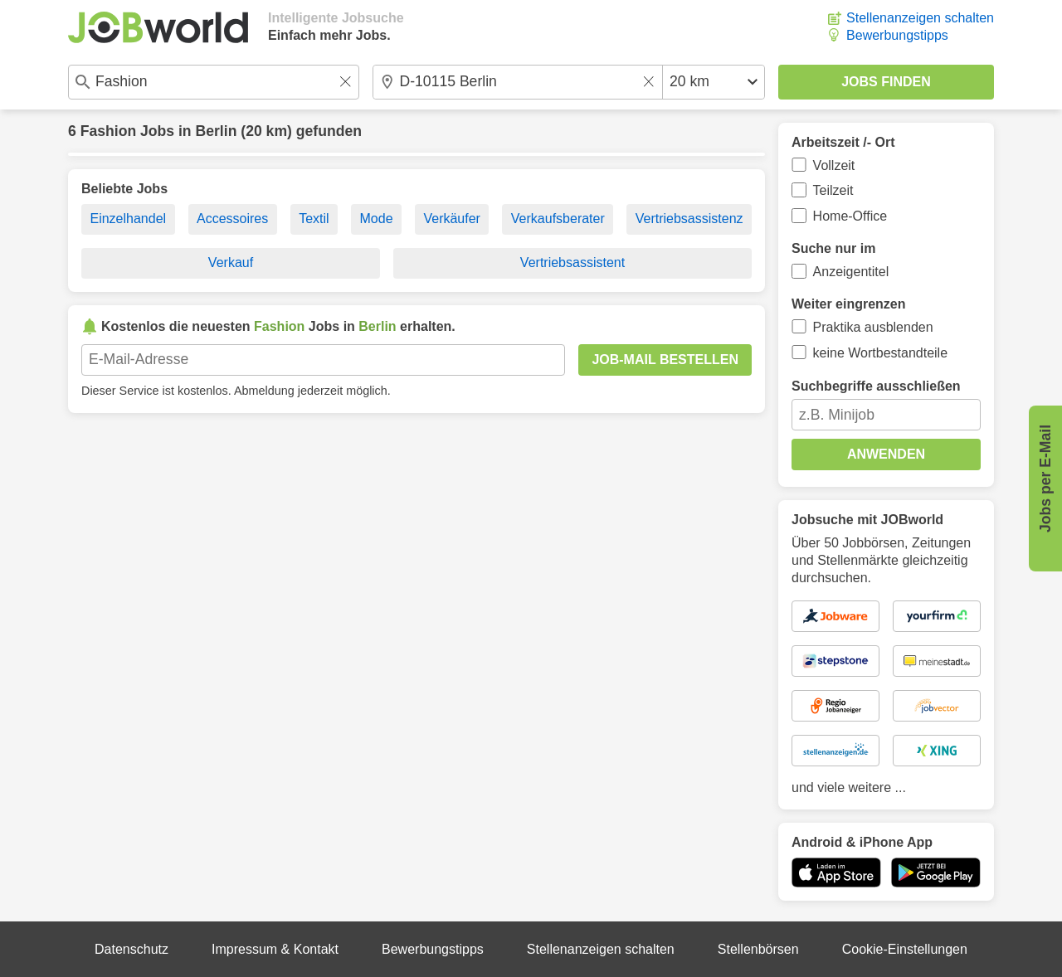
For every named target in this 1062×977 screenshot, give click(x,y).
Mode (376, 218)
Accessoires (232, 218)
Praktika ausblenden (873, 327)
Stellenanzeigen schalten (920, 18)
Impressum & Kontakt (275, 949)
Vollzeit (834, 165)
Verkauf (230, 262)
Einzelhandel (128, 218)
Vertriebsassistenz (689, 218)
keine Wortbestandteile (880, 353)
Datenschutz (131, 949)
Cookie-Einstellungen (904, 949)
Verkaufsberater (558, 218)
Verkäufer (451, 218)
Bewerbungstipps (897, 35)
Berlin (216, 131)
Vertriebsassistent (572, 262)
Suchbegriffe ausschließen (876, 386)
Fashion (108, 131)
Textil (314, 218)
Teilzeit (833, 190)
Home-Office (850, 216)
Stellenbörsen (758, 949)
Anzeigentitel (851, 272)
